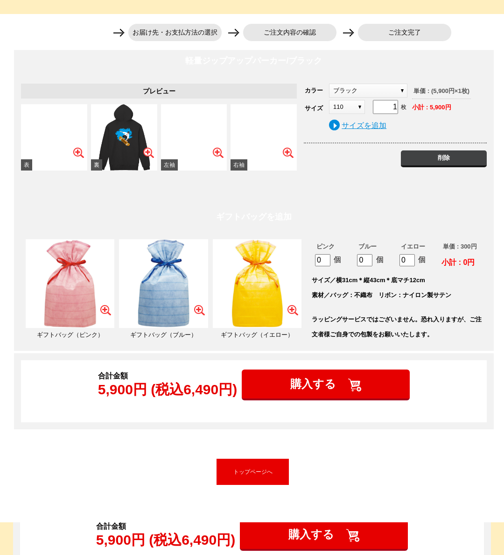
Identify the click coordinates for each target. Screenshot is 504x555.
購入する (314, 383)
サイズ (314, 108)
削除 (444, 157)
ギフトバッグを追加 (254, 216)
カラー (314, 90)
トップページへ (253, 472)
